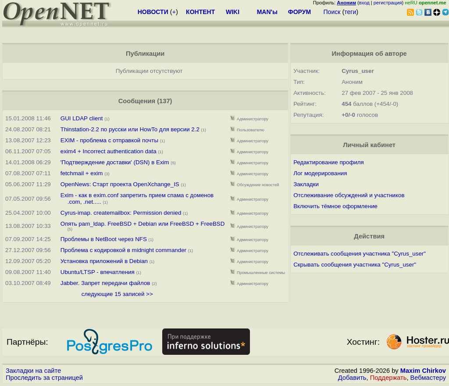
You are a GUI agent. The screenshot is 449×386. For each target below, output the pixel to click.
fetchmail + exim (82, 173)
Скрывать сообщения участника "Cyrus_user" (354, 264)
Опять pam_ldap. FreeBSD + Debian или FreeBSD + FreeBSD (143, 223)
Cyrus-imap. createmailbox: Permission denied (121, 212)
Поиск (332, 11)
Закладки (306, 184)
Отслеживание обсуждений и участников (348, 195)
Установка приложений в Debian (104, 261)
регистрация (388, 2)
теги (350, 11)
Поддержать (388, 377)
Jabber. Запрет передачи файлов (105, 283)
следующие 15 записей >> (117, 294)
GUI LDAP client (82, 118)
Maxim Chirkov (423, 370)
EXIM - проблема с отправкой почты (109, 140)
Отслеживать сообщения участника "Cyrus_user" (359, 253)
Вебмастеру (428, 377)
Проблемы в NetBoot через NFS (104, 239)
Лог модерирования (320, 173)
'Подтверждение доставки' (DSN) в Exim (115, 162)
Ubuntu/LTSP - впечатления (98, 272)
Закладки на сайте (33, 370)
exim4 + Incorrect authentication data (109, 151)
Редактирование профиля (328, 162)
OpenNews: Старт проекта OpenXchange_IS (120, 184)
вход (364, 2)
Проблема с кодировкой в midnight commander (123, 250)
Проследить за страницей (44, 377)
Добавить (352, 377)
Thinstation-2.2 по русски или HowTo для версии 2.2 (130, 129)
